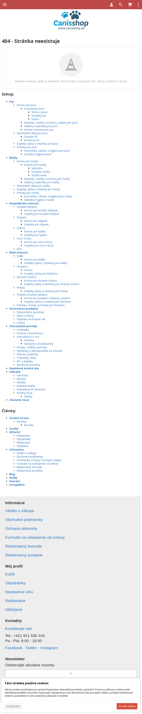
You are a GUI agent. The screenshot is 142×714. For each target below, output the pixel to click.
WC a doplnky (25, 361)
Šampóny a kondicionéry (38, 343)
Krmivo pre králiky (34, 259)
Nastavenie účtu (19, 592)
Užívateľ (14, 432)
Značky (14, 428)
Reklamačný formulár (29, 467)
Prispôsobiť (13, 706)
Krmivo (28, 270)
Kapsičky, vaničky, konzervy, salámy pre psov (51, 122)
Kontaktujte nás (18, 628)
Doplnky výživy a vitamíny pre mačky (38, 189)
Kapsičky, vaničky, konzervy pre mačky (47, 178)
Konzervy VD (31, 140)
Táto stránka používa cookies (26, 683)
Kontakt (14, 481)
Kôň (19, 249)
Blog (12, 474)
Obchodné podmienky (30, 456)
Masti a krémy (25, 315)
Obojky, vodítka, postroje (32, 347)
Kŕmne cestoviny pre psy (39, 129)
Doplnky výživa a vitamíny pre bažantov (47, 301)
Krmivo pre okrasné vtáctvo (40, 280)
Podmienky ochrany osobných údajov (39, 460)
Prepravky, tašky (26, 357)
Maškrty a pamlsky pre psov (41, 126)
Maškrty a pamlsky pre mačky (42, 182)
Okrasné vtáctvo (26, 277)
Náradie (21, 382)
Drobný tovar (25, 393)
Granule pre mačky (35, 164)
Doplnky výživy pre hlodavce (41, 273)
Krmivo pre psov (26, 105)
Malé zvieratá (18, 252)
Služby (13, 477)
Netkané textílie (26, 386)
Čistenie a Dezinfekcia (30, 333)
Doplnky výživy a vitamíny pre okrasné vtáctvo (51, 284)
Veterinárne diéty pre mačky (33, 186)
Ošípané (21, 217)
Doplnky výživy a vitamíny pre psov (37, 143)
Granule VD (31, 136)
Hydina (21, 228)
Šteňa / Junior (39, 112)
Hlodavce (22, 266)
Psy (11, 101)
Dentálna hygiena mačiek (39, 200)
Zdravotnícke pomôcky (30, 312)
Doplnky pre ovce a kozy (38, 245)
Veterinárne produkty (23, 308)
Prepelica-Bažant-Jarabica (32, 294)
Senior (35, 119)
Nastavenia (23, 435)
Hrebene (29, 340)
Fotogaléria (17, 484)
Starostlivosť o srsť (28, 336)
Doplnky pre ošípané (36, 224)
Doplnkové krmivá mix (24, 368)
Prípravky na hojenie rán (31, 319)
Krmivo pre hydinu (35, 231)
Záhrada (14, 372)
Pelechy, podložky (27, 354)
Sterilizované (39, 175)
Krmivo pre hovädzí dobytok (41, 210)
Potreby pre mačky (28, 193)
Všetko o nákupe (27, 453)
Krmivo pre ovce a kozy (38, 242)
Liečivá (21, 322)
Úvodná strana (19, 418)
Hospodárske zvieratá (24, 203)
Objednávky (24, 439)
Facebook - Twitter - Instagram (31, 648)
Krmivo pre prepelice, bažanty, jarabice (47, 298)
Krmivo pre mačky (27, 161)
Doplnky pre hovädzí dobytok (41, 214)
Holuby (21, 287)
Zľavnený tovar (19, 400)
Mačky (13, 157)
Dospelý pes (38, 115)
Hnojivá (21, 379)
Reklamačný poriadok (29, 470)
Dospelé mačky (40, 171)
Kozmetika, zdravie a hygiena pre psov (47, 150)
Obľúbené (22, 446)
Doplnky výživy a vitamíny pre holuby (46, 291)
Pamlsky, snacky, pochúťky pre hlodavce (41, 305)
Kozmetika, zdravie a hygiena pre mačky (48, 196)
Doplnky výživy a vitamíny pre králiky (45, 263)
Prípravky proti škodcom (31, 389)
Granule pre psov (34, 108)
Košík (10, 574)
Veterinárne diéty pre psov (32, 133)
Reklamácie (23, 442)
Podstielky (23, 329)
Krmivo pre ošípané (35, 221)
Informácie (16, 449)
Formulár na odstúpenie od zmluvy (37, 463)
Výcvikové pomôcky (28, 365)
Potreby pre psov (27, 147)
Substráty (22, 375)
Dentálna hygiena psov (37, 154)
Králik (20, 256)
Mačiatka (36, 168)
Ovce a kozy (24, 238)
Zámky (28, 396)
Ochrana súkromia (21, 528)
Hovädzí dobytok (27, 207)
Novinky (21, 421)
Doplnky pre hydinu (35, 235)
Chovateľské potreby (23, 326)
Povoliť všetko (127, 706)
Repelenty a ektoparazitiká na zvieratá (39, 350)
